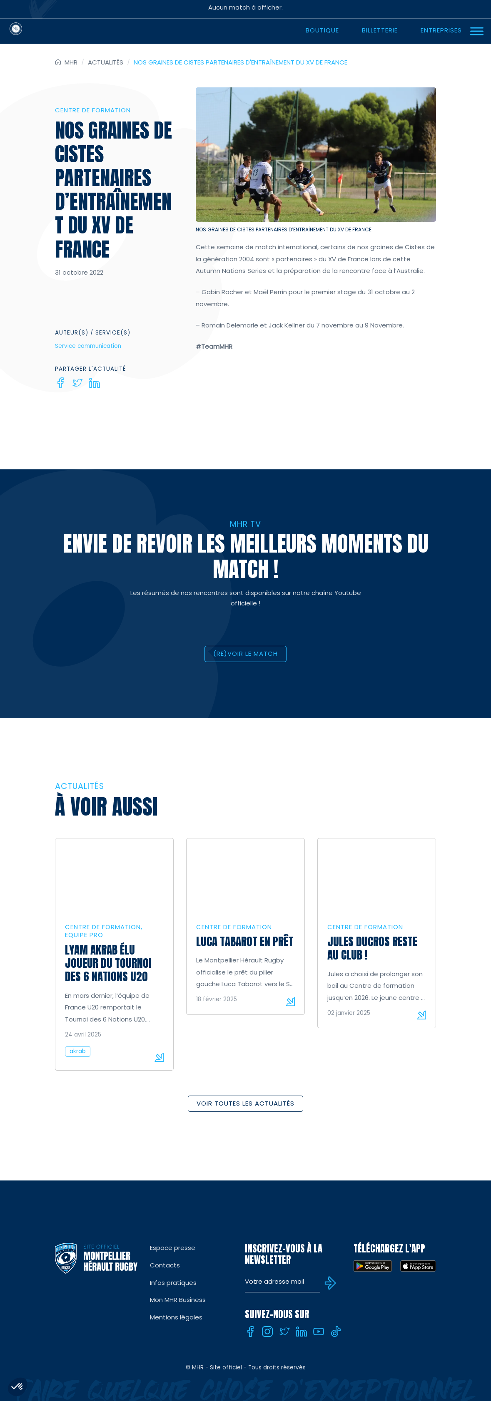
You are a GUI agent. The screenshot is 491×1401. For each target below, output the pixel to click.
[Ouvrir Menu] (477, 31)
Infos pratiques (173, 1282)
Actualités (105, 62)
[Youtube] (318, 1331)
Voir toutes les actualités (245, 1103)
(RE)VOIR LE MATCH (245, 653)
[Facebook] (60, 382)
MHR (71, 62)
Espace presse (172, 1247)
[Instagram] (267, 1331)
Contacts (165, 1265)
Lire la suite (159, 1057)
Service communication (88, 346)
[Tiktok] (335, 1331)
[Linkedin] (94, 382)
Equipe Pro (84, 934)
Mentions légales (176, 1317)
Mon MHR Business (178, 1299)
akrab (78, 1051)
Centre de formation (93, 110)
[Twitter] (77, 382)
